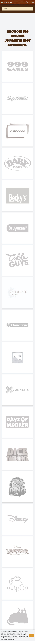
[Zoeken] (17, 8)
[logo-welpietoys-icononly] (2, 2)
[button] (33, 2)
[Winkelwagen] (27, 2)
